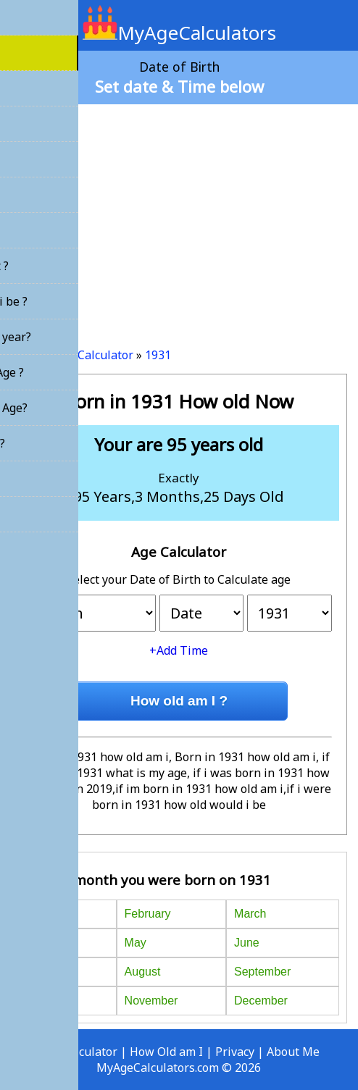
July (37, 971)
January (47, 913)
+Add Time (178, 650)
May (135, 942)
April (38, 942)
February (148, 913)
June (246, 942)
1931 (158, 355)
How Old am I (166, 1052)
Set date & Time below (179, 86)
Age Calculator (93, 355)
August (143, 971)
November (151, 1000)
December (261, 1000)
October (47, 1000)
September (262, 971)
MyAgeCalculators (179, 33)
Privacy (234, 1052)
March (250, 913)
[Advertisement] (179, 220)
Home (27, 355)
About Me (293, 1052)
